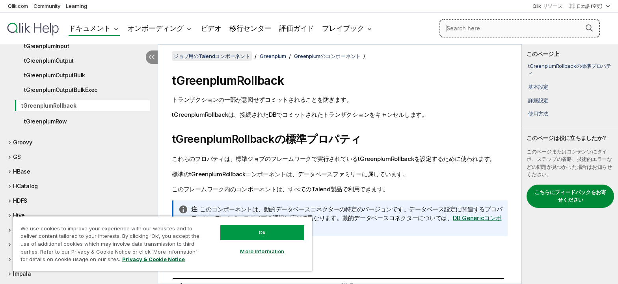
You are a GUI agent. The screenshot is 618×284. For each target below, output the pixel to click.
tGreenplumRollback (48, 105)
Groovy (22, 142)
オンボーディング (156, 28)
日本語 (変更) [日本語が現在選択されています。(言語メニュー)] (590, 6)
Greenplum (273, 56)
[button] (589, 28)
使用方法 (538, 113)
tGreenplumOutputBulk (54, 75)
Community (47, 6)
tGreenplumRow (45, 121)
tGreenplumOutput (49, 60)
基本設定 (538, 87)
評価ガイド (296, 28)
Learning (76, 6)
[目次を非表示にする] (152, 57)
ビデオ (211, 28)
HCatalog (25, 186)
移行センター (250, 28)
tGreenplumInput (46, 46)
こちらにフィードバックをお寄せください (570, 196)
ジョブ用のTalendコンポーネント (211, 56)
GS (17, 156)
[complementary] (570, 164)
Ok (262, 232)
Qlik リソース (547, 6)
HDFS (20, 200)
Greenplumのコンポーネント (327, 56)
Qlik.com (18, 6)
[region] (162, 243)
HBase (21, 171)
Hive (19, 215)
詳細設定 (538, 100)
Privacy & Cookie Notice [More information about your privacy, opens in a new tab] (153, 259)
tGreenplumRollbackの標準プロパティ (569, 69)
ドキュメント (90, 28)
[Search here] (519, 28)
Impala (22, 273)
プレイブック (343, 28)
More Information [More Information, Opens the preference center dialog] (262, 251)
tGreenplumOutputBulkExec (60, 89)
